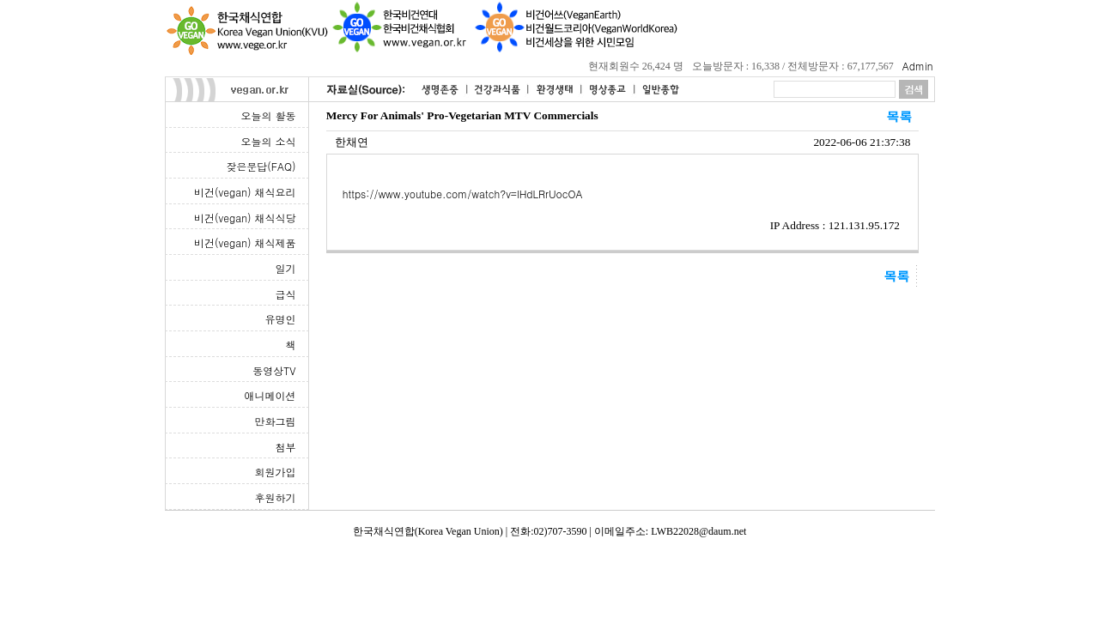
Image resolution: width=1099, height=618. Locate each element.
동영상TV (273, 370)
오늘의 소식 (267, 141)
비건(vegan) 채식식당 (244, 217)
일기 (286, 268)
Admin (917, 65)
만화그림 (275, 421)
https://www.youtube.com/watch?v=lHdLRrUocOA (463, 193)
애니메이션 (270, 395)
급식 (286, 294)
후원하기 (275, 497)
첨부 (286, 446)
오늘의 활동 (267, 115)
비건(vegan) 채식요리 (244, 192)
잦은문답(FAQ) (260, 166)
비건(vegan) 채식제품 (244, 242)
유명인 (280, 319)
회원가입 (275, 471)
